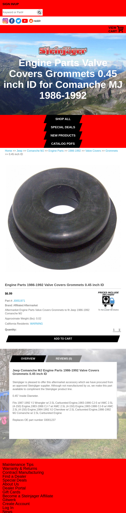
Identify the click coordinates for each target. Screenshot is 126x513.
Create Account (16, 503)
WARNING (36, 323)
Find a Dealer (14, 476)
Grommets (111, 150)
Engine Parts (56, 150)
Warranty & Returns (19, 468)
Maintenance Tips (18, 464)
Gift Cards (11, 492)
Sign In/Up (10, 4)
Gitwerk (9, 500)
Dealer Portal (14, 488)
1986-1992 (74, 150)
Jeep (19, 150)
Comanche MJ (35, 150)
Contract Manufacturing (23, 472)
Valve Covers (93, 150)
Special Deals (14, 480)
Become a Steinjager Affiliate (27, 496)
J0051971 (19, 300)
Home (8, 150)
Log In (8, 507)
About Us (10, 484)
